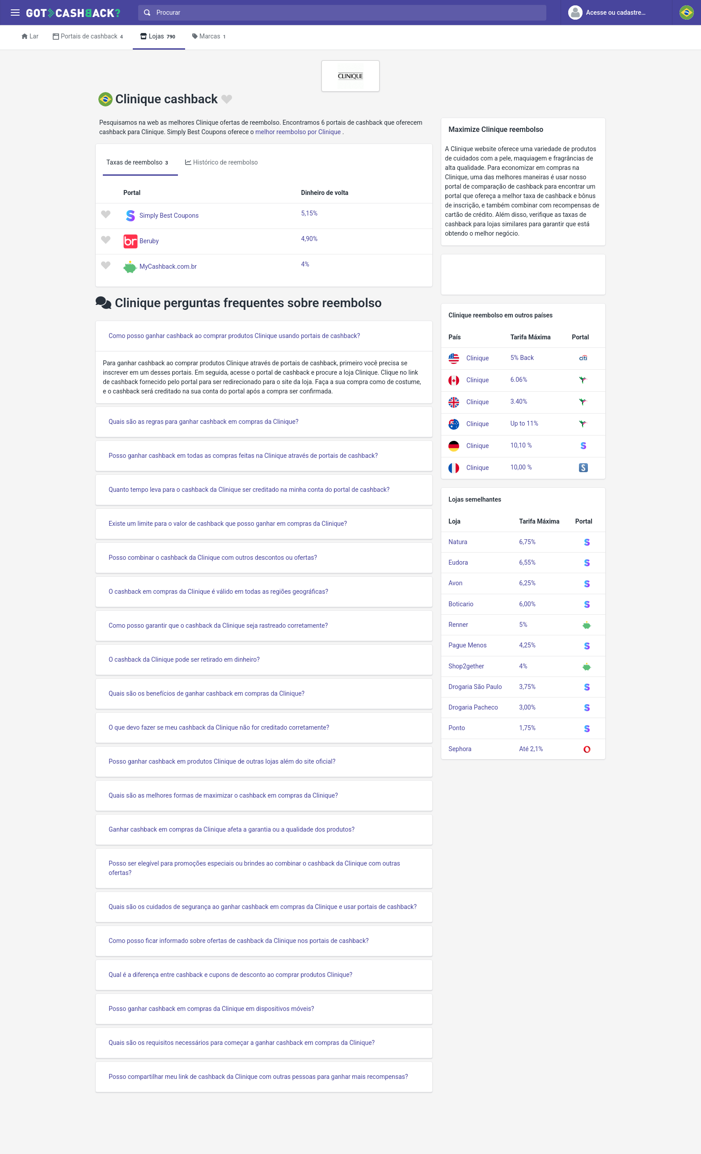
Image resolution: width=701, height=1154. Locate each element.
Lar (29, 36)
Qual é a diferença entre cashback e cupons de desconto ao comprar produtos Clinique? (230, 974)
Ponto (456, 727)
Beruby (149, 240)
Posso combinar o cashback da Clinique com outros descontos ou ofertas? (213, 557)
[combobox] (340, 12)
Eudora (458, 562)
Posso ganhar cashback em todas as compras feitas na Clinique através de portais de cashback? (243, 455)
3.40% (519, 401)
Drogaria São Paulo (475, 686)
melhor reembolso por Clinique (298, 131)
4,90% (309, 238)
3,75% (527, 686)
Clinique (477, 358)
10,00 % (521, 467)
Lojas (159, 37)
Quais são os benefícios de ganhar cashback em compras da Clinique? (206, 693)
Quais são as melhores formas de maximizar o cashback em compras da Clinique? (223, 795)
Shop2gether (466, 666)
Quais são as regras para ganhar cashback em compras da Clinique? (204, 421)
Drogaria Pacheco (473, 707)
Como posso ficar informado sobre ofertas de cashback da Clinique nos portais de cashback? (239, 940)
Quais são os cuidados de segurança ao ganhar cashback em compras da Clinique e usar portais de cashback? (263, 906)
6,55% (527, 562)
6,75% (527, 541)
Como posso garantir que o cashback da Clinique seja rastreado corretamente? (218, 625)
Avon (455, 583)
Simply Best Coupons (168, 215)
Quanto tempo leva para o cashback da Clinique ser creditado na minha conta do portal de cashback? (249, 489)
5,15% (309, 213)
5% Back (522, 357)
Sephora (459, 748)
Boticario (460, 604)
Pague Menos (467, 645)
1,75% (527, 727)
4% (305, 264)
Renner (458, 624)
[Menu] (15, 13)
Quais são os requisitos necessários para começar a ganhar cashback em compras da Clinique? (242, 1042)
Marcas (210, 37)
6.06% (519, 379)
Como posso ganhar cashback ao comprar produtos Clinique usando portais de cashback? (234, 335)
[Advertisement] (523, 274)
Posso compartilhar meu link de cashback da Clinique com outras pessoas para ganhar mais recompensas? (258, 1076)
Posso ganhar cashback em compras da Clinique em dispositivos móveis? (211, 1008)
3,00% (527, 707)
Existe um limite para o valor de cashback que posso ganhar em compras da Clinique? (228, 523)
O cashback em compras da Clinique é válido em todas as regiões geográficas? (218, 591)
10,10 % (521, 445)
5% (523, 624)
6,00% (527, 604)
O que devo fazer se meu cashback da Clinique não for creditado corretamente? (219, 727)
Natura (457, 541)
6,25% (527, 583)
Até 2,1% (531, 748)
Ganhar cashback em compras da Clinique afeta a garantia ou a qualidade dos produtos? (232, 829)
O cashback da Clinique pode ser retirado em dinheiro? (184, 659)
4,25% (527, 645)
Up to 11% (524, 423)
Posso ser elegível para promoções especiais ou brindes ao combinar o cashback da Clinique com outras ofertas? (254, 868)
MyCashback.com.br (168, 266)
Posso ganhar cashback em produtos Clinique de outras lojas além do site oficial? (222, 761)
